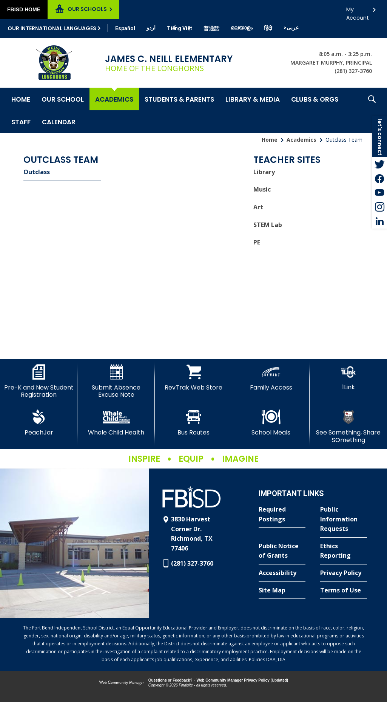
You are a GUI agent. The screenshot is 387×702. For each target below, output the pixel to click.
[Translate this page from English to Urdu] (151, 28)
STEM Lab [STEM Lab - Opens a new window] (267, 225)
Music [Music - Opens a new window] (262, 189)
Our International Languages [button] (52, 28)
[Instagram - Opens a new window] (379, 207)
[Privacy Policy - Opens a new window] (344, 573)
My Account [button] (357, 11)
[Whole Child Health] (116, 423)
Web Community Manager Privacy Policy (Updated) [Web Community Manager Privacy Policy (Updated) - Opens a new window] (242, 680)
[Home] (21, 99)
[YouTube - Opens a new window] (379, 192)
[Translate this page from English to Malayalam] (241, 28)
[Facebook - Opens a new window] (379, 178)
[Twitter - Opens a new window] (379, 164)
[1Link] (348, 377)
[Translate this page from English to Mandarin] (211, 28)
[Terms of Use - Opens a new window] (344, 590)
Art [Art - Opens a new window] (258, 207)
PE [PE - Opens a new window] (256, 242)
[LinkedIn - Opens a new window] (379, 221)
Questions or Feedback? (170, 680)
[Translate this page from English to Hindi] (268, 28)
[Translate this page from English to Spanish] (125, 28)
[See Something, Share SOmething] (348, 426)
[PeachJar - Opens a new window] (39, 423)
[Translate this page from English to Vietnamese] (179, 28)
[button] (372, 110)
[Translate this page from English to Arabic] (291, 28)
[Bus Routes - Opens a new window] (193, 423)
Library (264, 172)
